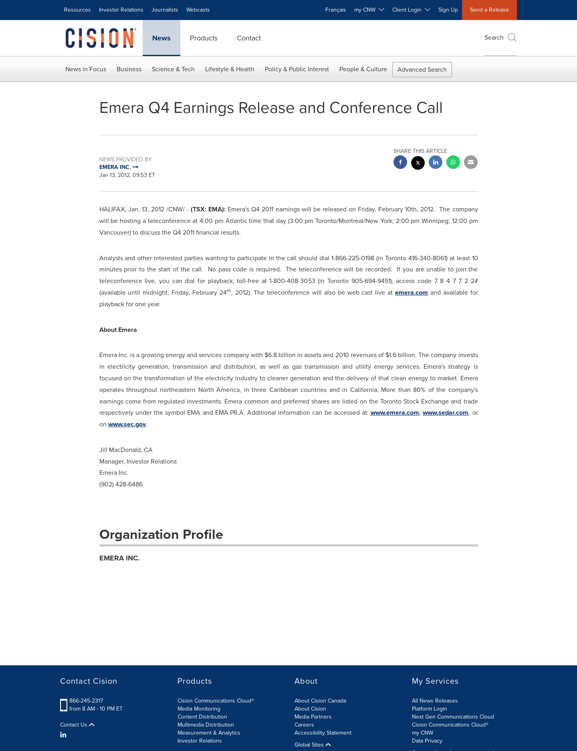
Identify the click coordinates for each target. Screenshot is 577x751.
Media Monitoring (199, 709)
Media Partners (313, 717)
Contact (249, 38)
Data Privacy (427, 741)
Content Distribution (202, 717)
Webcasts (198, 10)
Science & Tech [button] (173, 69)
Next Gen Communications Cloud (453, 717)
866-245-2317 (86, 701)
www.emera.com (395, 412)
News (161, 38)
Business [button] (129, 69)
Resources (77, 10)
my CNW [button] (369, 10)
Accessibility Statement (323, 733)
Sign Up (448, 10)
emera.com (411, 292)
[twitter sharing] (418, 164)
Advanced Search (422, 69)
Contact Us (77, 725)
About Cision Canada (320, 701)
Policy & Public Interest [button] (297, 69)
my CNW (422, 733)
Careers (304, 725)
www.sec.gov (127, 424)
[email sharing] (471, 163)
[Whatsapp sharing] (453, 163)
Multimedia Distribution (206, 725)
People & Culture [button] (363, 69)
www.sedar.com (445, 412)
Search (500, 37)
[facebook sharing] (400, 163)
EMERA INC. (119, 558)
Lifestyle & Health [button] (229, 69)
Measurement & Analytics (209, 733)
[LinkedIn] (64, 735)
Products (204, 38)
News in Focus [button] (85, 69)
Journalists (164, 10)
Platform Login (429, 709)
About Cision (310, 709)
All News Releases (435, 701)
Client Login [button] (411, 10)
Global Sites (313, 745)
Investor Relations (121, 10)
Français (335, 10)
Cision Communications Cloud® (216, 701)
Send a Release (489, 10)
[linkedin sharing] (435, 163)
